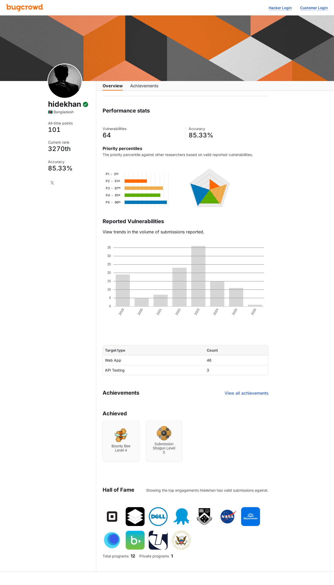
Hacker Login (280, 8)
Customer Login (314, 8)
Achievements (144, 88)
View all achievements (246, 397)
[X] (52, 183)
